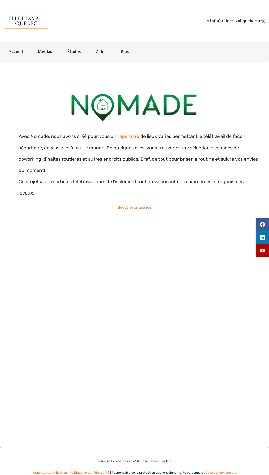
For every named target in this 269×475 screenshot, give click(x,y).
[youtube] (262, 250)
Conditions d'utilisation (50, 464)
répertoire (128, 128)
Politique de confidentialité (89, 464)
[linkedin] (262, 237)
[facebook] (262, 224)
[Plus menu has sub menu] (126, 43)
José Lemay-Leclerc (221, 464)
